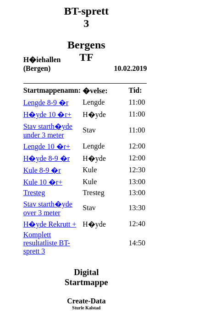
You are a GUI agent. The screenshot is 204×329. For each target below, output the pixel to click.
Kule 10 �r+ (42, 182)
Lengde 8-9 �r (46, 102)
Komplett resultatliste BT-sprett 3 (46, 243)
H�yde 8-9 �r (46, 158)
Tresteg (34, 192)
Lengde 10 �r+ (46, 146)
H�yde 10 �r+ (47, 114)
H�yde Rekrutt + (50, 224)
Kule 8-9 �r (42, 170)
